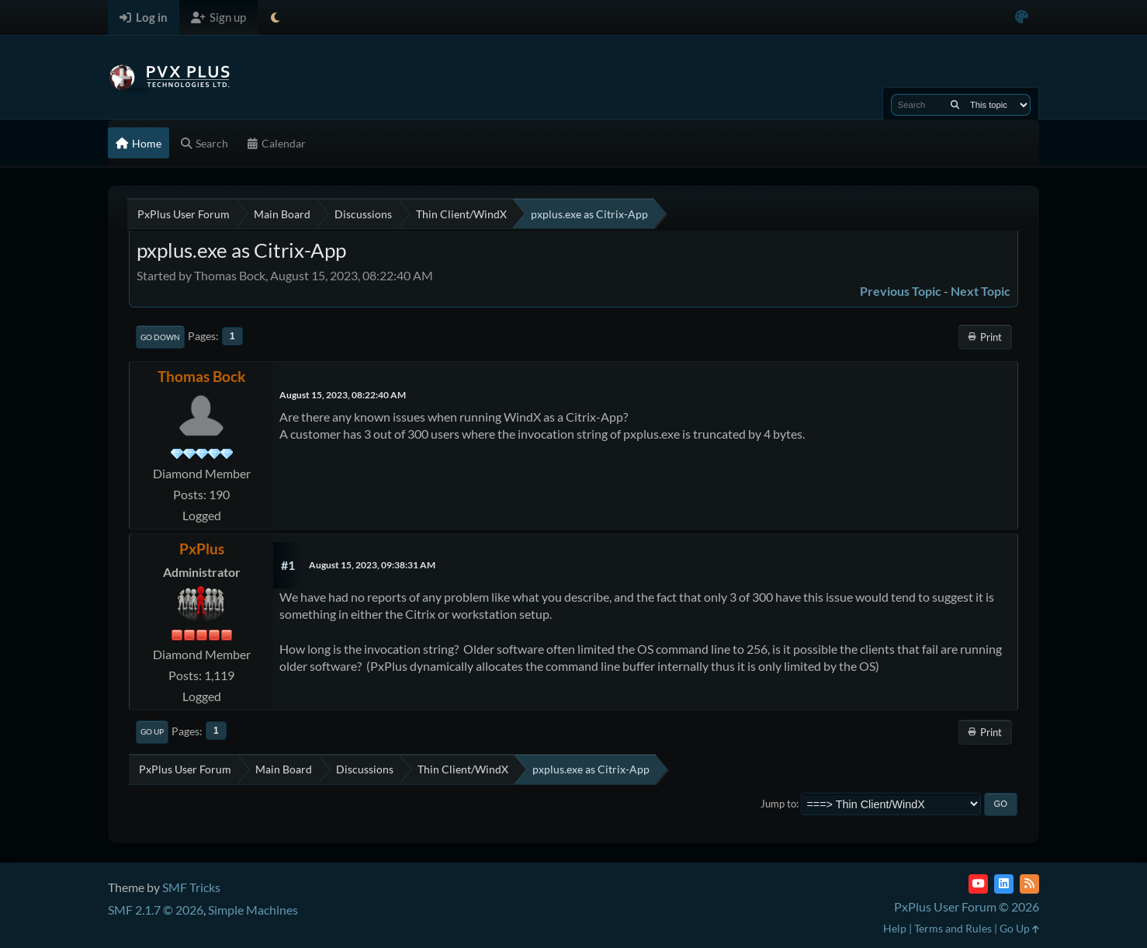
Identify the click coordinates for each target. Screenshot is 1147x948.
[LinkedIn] (1004, 884)
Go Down (160, 337)
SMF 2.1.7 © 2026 (155, 909)
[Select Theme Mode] (275, 17)
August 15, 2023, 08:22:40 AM (342, 395)
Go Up (152, 731)
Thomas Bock (201, 376)
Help (894, 928)
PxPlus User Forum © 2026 (966, 906)
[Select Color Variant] (1021, 17)
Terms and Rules (953, 928)
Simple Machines (253, 909)
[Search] (955, 105)
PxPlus (201, 548)
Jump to (778, 803)
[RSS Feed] (1029, 884)
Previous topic (900, 290)
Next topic (980, 290)
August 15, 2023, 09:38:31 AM (372, 565)
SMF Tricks (191, 887)
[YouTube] (978, 884)
